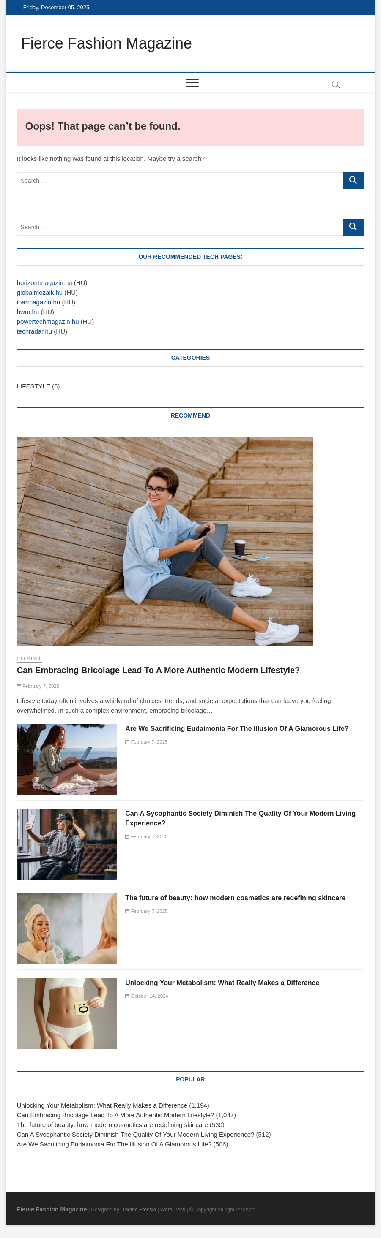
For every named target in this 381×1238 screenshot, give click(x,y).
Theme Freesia (139, 1210)
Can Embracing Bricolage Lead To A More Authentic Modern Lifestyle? (158, 670)
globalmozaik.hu (40, 292)
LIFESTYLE (33, 386)
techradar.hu (34, 331)
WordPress (172, 1210)
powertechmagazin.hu (48, 321)
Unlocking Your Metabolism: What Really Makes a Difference (222, 982)
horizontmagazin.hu (44, 282)
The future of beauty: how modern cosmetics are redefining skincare (235, 897)
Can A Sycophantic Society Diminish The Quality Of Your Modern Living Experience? (136, 1134)
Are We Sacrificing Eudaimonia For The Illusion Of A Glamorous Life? (236, 728)
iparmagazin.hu (38, 302)
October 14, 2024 (146, 996)
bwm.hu (28, 311)
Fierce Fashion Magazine (106, 43)
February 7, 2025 (38, 686)
